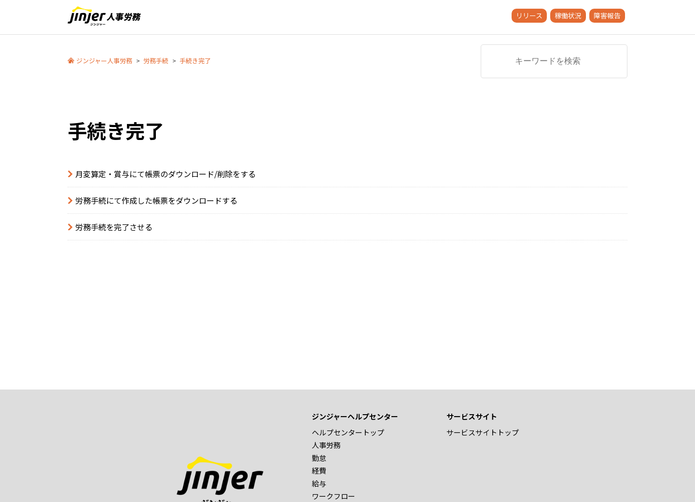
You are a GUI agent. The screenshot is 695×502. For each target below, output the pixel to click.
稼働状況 (568, 15)
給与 (319, 483)
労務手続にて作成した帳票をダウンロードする (156, 200)
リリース (529, 15)
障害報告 (607, 15)
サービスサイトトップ (482, 432)
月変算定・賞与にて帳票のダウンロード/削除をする (165, 174)
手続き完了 (195, 60)
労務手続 (155, 60)
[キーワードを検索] (554, 61)
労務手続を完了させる (114, 227)
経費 (319, 470)
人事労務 (326, 445)
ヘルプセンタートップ (348, 432)
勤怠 (319, 458)
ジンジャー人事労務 (104, 60)
